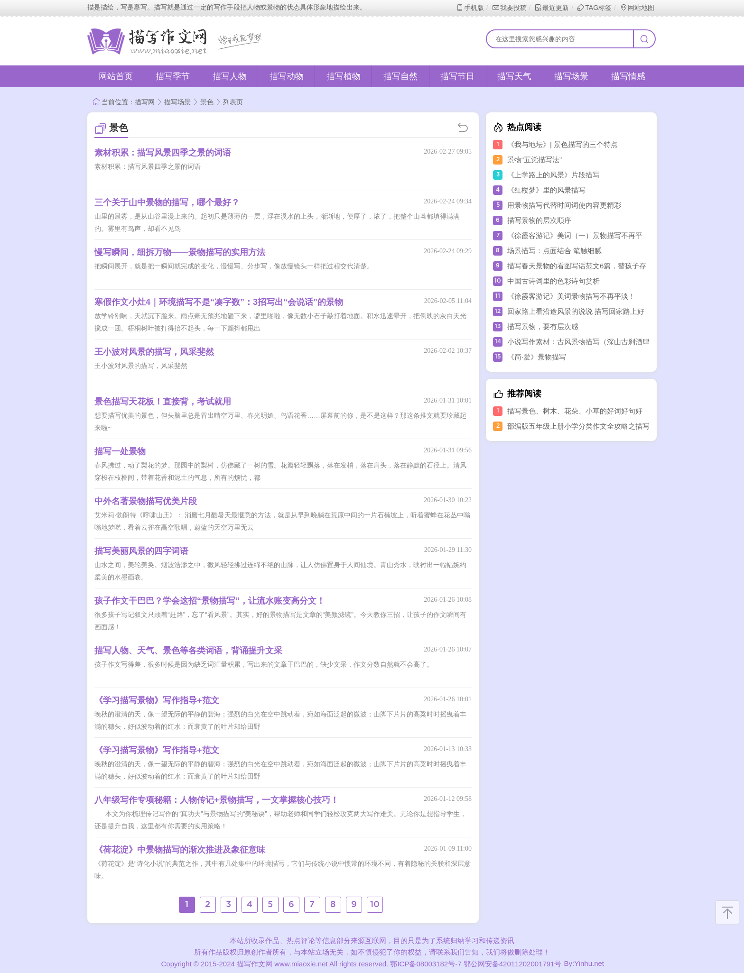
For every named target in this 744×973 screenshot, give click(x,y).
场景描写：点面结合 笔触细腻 (554, 251)
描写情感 (628, 76)
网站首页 (116, 76)
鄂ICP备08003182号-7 (425, 964)
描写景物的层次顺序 (539, 220)
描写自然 (400, 76)
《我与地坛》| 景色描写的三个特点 (562, 144)
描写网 (145, 102)
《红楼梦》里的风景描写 (546, 190)
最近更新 (551, 7)
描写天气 (514, 76)
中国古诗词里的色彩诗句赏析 (553, 281)
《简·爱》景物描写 (536, 357)
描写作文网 (254, 964)
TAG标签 (594, 7)
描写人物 (230, 76)
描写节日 (457, 76)
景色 (207, 102)
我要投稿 (509, 7)
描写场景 (571, 76)
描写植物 (343, 76)
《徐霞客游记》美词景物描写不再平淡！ (571, 296)
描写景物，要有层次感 (542, 326)
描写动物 (287, 76)
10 (375, 904)
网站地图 (637, 7)
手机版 (470, 7)
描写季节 (173, 76)
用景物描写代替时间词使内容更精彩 (564, 205)
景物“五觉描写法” (534, 160)
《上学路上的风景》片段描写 (553, 175)
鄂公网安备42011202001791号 (513, 964)
